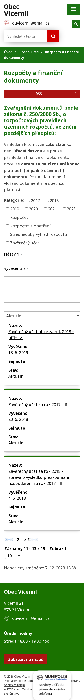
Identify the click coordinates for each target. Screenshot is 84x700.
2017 (35, 200)
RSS (57, 93)
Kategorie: (14, 200)
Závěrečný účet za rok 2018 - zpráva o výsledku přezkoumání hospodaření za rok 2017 (38, 477)
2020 (33, 209)
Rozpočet (19, 217)
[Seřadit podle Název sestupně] (21, 255)
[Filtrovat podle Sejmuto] (42, 298)
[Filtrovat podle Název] (42, 263)
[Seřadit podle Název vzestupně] (21, 253)
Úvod (8, 52)
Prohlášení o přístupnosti (21, 681)
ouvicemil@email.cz (31, 618)
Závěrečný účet (24, 242)
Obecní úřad (29, 52)
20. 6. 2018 (18, 419)
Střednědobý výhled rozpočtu (38, 234)
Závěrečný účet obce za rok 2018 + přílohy (41, 334)
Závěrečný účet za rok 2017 (38, 404)
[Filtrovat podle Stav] (42, 315)
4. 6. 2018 (17, 498)
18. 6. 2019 (18, 352)
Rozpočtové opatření (30, 225)
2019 (14, 209)
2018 (54, 200)
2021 (52, 209)
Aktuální (16, 376)
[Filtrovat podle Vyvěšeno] (42, 280)
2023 (71, 209)
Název (11, 254)
